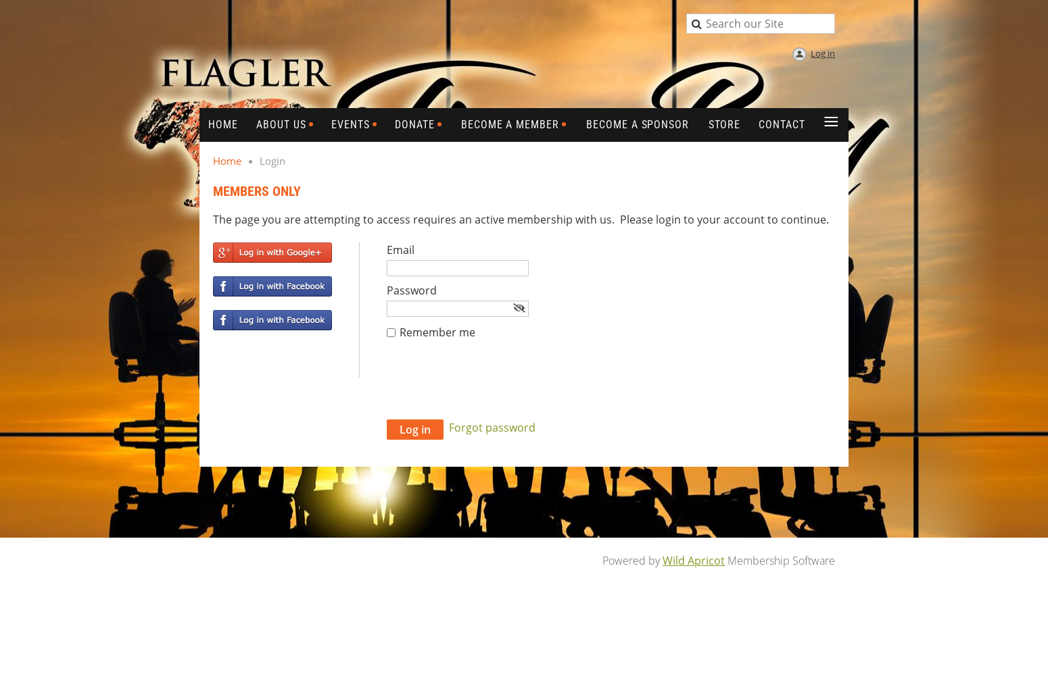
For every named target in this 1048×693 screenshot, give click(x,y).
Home (227, 161)
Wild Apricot (694, 560)
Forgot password (492, 427)
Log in (823, 53)
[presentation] (489, 386)
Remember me (437, 332)
